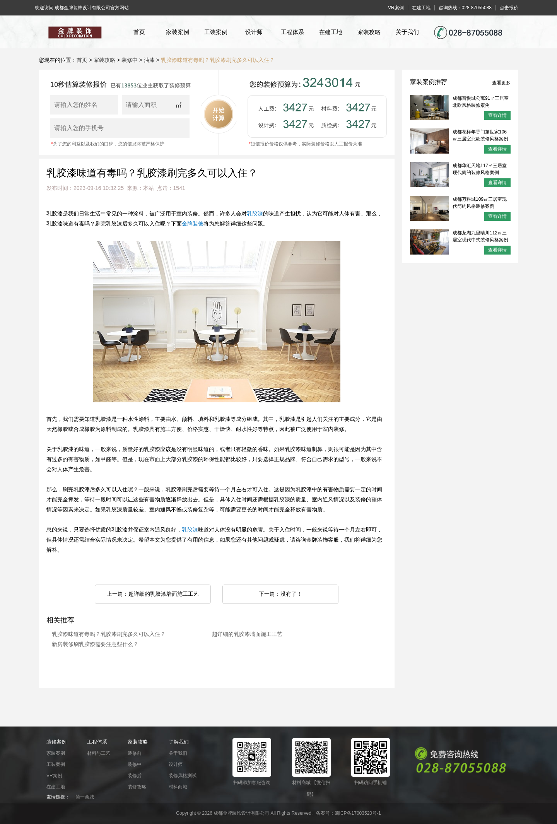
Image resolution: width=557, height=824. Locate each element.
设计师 (254, 32)
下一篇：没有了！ (280, 594)
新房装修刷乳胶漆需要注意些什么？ (95, 644)
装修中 (129, 60)
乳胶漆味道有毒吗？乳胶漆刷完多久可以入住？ (218, 60)
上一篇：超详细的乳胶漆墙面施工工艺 (153, 594)
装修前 (135, 753)
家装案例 (177, 32)
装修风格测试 (182, 775)
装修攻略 (137, 787)
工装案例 (215, 32)
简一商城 (84, 797)
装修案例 (56, 742)
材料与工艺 (98, 753)
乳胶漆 (255, 214)
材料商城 (178, 787)
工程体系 (292, 32)
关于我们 (407, 32)
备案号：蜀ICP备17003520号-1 (348, 813)
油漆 (149, 60)
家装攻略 (369, 32)
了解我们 (179, 742)
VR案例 (54, 775)
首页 (139, 32)
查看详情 (497, 115)
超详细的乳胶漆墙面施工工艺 (247, 634)
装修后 (135, 775)
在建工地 (330, 32)
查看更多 (501, 82)
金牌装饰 (192, 224)
